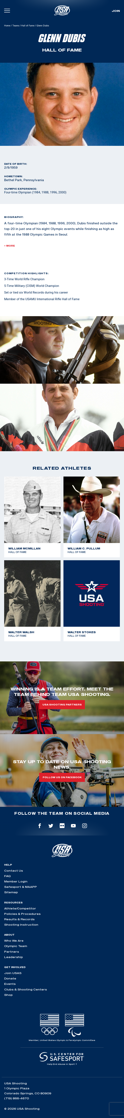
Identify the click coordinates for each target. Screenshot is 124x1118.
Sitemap (11, 892)
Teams (15, 25)
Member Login (15, 881)
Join (116, 10)
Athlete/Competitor (20, 908)
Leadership (13, 957)
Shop (8, 994)
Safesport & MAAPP (20, 886)
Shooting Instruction (21, 924)
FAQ (7, 876)
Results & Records (19, 919)
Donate (10, 978)
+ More (9, 245)
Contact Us (13, 870)
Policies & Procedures (22, 913)
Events (10, 983)
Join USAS (12, 973)
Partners (11, 951)
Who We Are (14, 940)
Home (7, 25)
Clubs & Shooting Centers (25, 989)
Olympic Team (15, 946)
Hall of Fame (27, 25)
